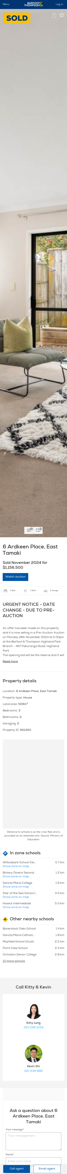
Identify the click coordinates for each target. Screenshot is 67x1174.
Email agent (47, 1169)
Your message (14, 1129)
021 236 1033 (33, 1027)
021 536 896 (33, 1071)
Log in (59, 4)
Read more (10, 661)
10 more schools (14, 961)
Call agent (17, 1169)
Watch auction (15, 577)
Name (9, 1154)
